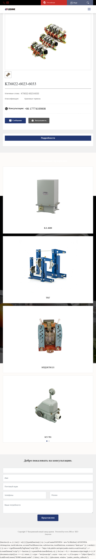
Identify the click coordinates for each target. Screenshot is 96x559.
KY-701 (48, 437)
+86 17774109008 (35, 108)
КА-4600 (48, 228)
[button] (46, 441)
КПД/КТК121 (48, 367)
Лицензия (48, 534)
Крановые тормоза (32, 99)
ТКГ (48, 298)
